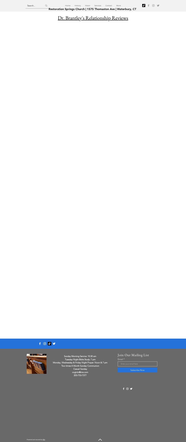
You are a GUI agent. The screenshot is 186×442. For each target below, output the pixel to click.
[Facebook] (148, 5)
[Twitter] (158, 5)
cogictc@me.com (80, 372)
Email (120, 359)
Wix (44, 439)
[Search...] (33, 5)
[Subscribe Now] (137, 370)
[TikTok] (143, 5)
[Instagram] (153, 5)
